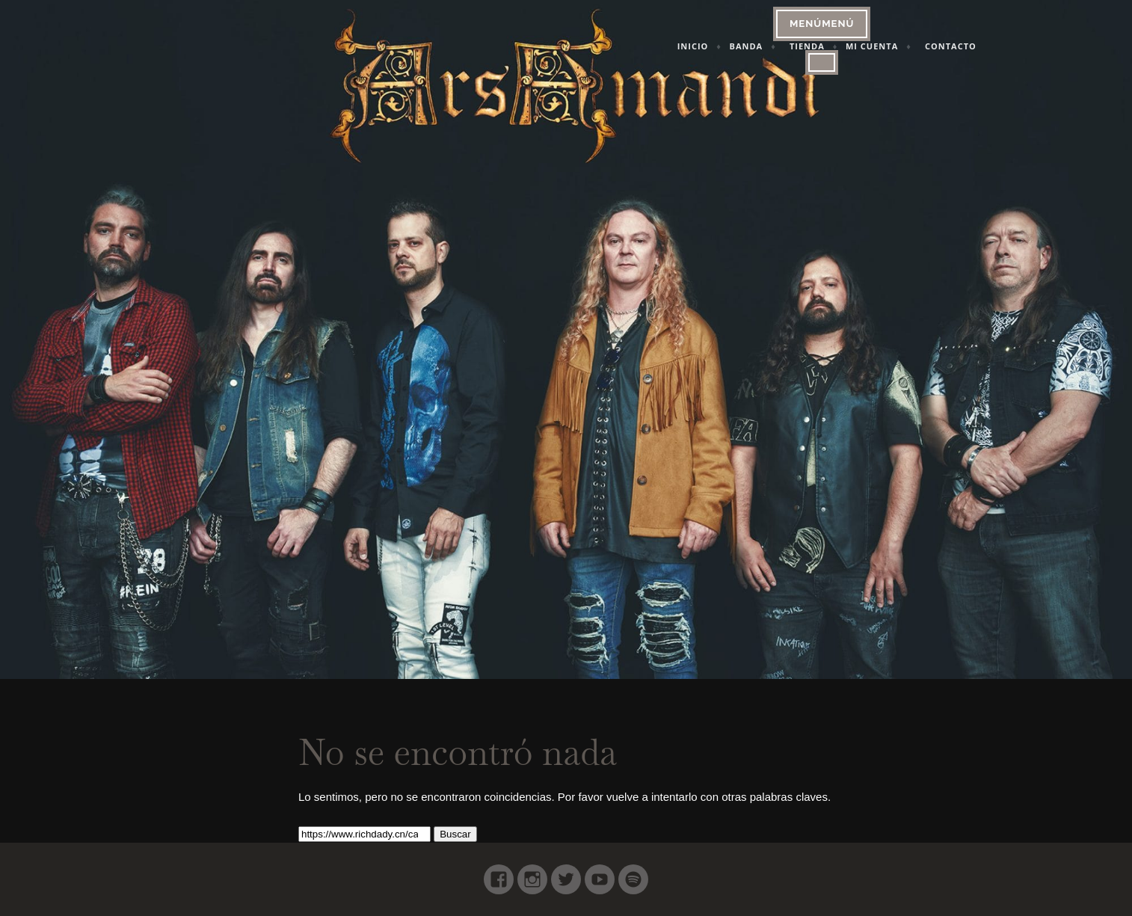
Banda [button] (763, 46)
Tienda (823, 46)
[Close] (838, 62)
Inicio (709, 46)
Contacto (967, 46)
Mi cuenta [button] (888, 46)
